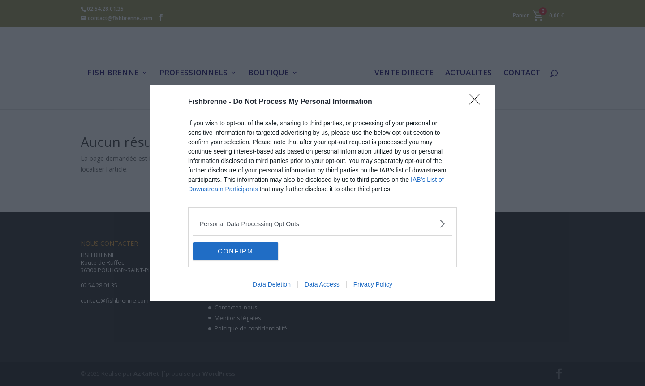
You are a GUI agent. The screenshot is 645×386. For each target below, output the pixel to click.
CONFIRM (235, 250)
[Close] (477, 102)
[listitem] (322, 223)
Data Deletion (272, 284)
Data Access (322, 284)
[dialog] (322, 193)
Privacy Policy (372, 284)
